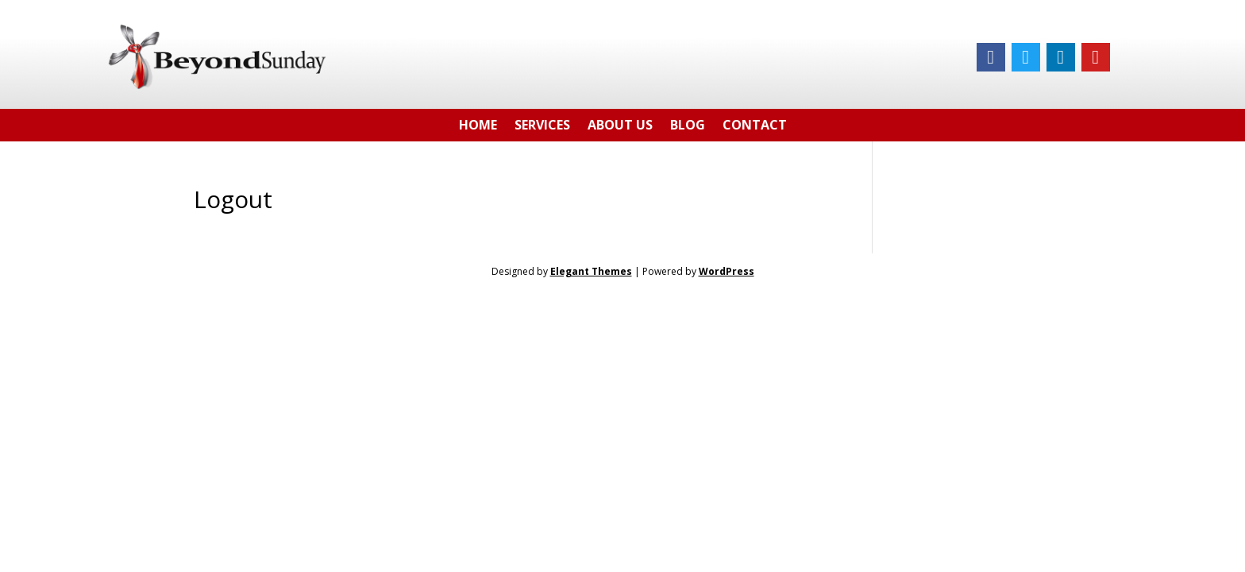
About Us (620, 127)
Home (478, 127)
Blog (687, 127)
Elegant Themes (591, 271)
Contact (755, 127)
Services (542, 127)
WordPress (726, 271)
